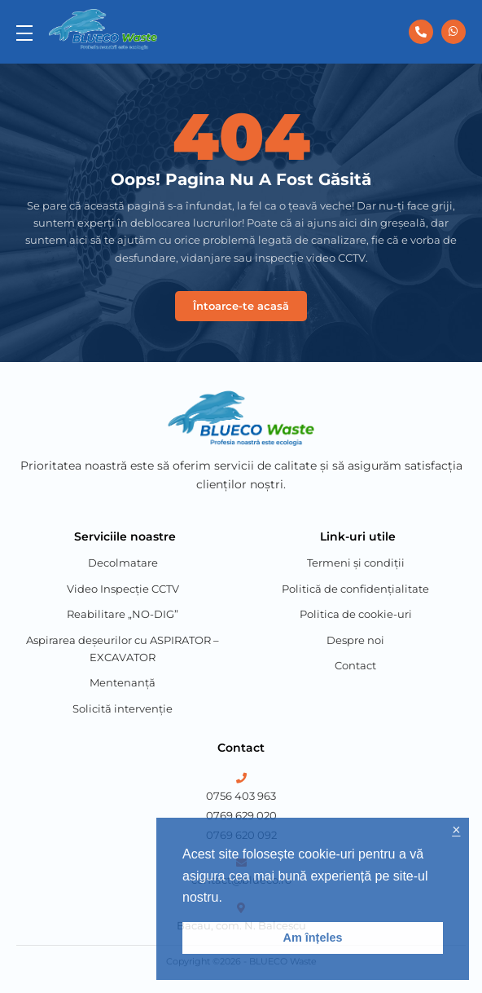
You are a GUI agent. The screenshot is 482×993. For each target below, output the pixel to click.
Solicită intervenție (122, 708)
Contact (355, 665)
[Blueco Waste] (103, 29)
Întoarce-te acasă (241, 305)
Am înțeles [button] (313, 937)
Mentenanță (123, 682)
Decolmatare (123, 562)
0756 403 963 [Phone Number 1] (241, 795)
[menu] (24, 32)
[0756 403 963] (421, 32)
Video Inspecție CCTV (123, 588)
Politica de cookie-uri (356, 613)
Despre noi (355, 640)
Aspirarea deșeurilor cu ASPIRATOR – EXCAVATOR (122, 648)
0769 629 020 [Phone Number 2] (241, 815)
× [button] (456, 830)
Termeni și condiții (356, 562)
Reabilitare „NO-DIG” (122, 613)
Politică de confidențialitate (355, 588)
